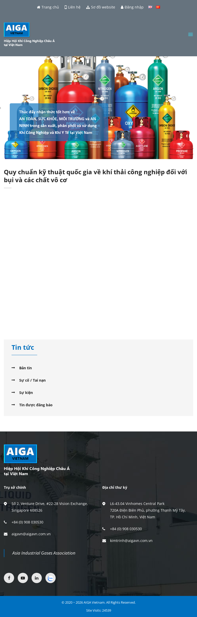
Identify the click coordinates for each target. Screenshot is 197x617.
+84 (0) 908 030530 (27, 522)
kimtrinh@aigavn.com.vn (131, 540)
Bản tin (25, 367)
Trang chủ (48, 7)
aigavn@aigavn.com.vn (31, 533)
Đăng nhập (132, 7)
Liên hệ (73, 7)
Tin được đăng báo (36, 404)
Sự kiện (26, 392)
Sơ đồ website (100, 7)
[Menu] (190, 34)
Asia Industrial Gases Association (43, 553)
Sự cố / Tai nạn (32, 380)
